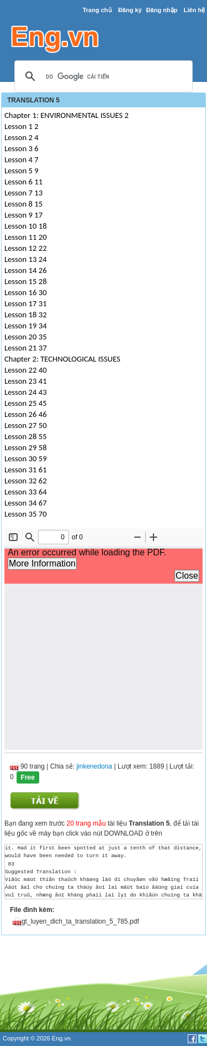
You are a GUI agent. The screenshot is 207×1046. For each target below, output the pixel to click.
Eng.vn (61, 1038)
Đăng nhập (162, 10)
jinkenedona (94, 766)
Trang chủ (97, 10)
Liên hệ (194, 10)
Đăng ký (130, 10)
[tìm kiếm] (102, 77)
